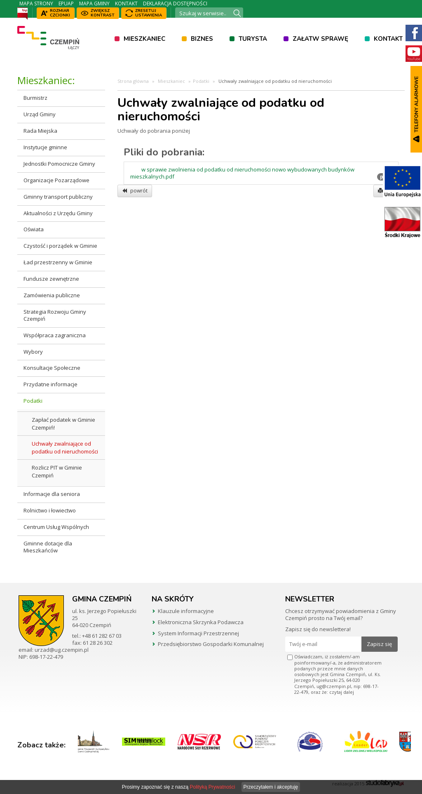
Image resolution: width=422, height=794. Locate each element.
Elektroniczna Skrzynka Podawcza (201, 622)
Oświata (33, 229)
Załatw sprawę (320, 39)
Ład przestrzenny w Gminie (57, 262)
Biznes (202, 39)
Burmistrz (35, 97)
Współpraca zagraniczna (54, 335)
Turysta (253, 39)
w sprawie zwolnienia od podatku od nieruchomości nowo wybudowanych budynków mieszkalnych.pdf (242, 173)
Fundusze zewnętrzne (51, 278)
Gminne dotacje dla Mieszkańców (47, 547)
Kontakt (126, 3)
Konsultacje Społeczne (51, 367)
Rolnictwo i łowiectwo (49, 510)
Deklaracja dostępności (175, 3)
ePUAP (66, 3)
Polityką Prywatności (212, 787)
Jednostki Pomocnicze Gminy (59, 163)
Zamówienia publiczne (51, 295)
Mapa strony (36, 3)
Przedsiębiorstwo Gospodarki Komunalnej (211, 644)
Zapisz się (379, 644)
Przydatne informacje (50, 384)
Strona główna (133, 81)
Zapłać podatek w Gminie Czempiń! (63, 423)
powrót (135, 190)
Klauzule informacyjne (186, 611)
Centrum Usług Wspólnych (56, 527)
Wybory (33, 351)
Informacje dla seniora (51, 494)
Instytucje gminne (45, 147)
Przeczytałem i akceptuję (271, 787)
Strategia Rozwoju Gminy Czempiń (54, 315)
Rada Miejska (40, 130)
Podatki (32, 400)
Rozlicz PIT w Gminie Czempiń (57, 471)
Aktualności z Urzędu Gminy (58, 213)
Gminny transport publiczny (58, 196)
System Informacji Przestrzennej (198, 633)
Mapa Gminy (94, 3)
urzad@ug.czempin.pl (62, 649)
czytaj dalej (341, 692)
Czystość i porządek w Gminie (60, 245)
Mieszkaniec (144, 39)
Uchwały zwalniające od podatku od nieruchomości (65, 447)
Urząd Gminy (39, 114)
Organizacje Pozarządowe (56, 180)
